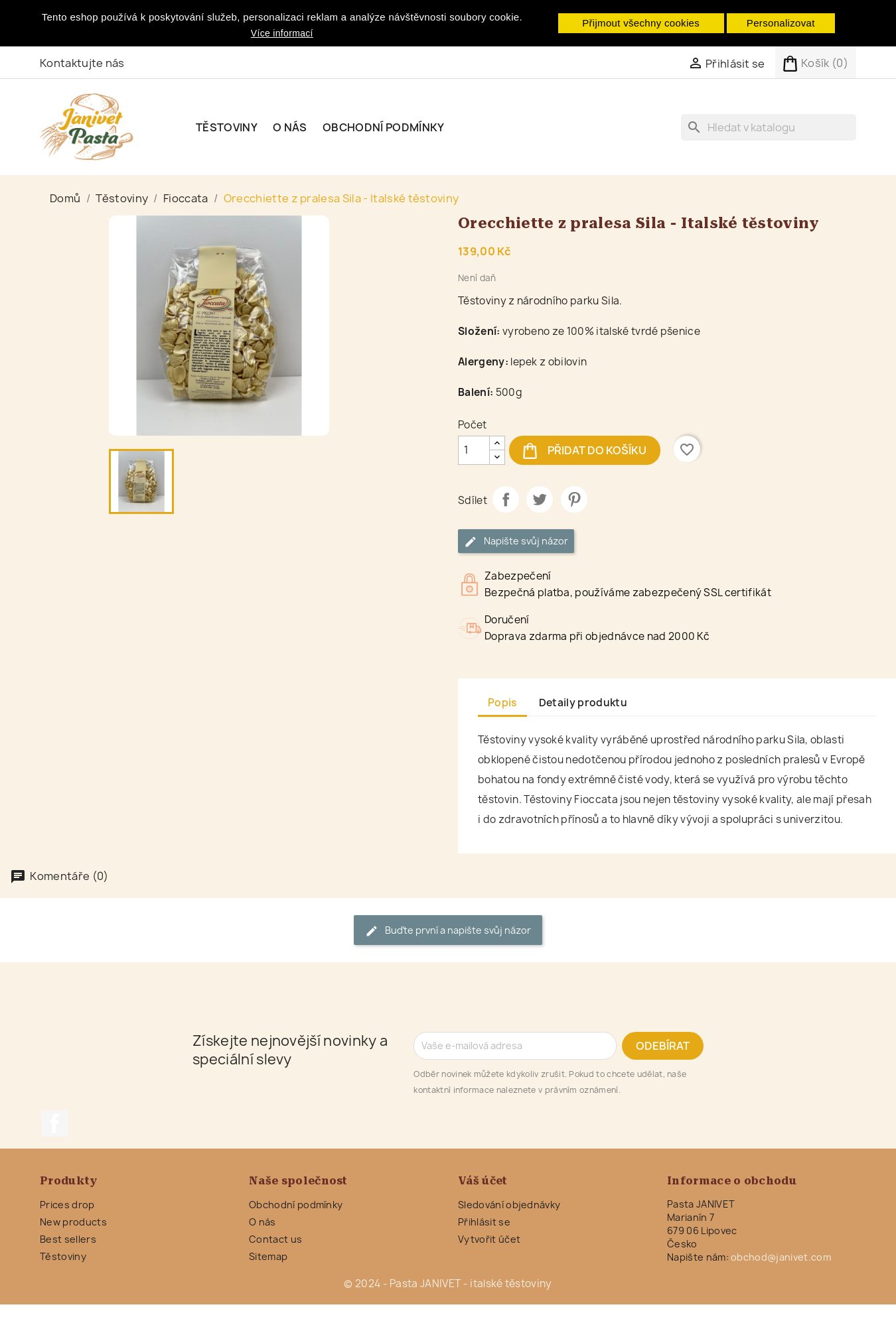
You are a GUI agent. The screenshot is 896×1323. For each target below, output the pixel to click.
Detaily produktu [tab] (583, 703)
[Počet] (474, 450)
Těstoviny (227, 127)
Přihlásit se (484, 1222)
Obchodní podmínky (383, 127)
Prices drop (67, 1204)
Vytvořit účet (489, 1239)
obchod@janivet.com (781, 1257)
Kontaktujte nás (82, 63)
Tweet (539, 499)
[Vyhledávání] (768, 127)
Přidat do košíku (584, 450)
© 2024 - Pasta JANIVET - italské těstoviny (448, 1284)
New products (73, 1222)
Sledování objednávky (509, 1204)
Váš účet (483, 1180)
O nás (290, 127)
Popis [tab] (502, 703)
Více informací (282, 33)
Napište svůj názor (516, 541)
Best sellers (68, 1239)
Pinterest (574, 499)
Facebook (54, 1123)
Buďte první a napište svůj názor (448, 931)
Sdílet (505, 499)
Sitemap (268, 1256)
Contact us (275, 1239)
